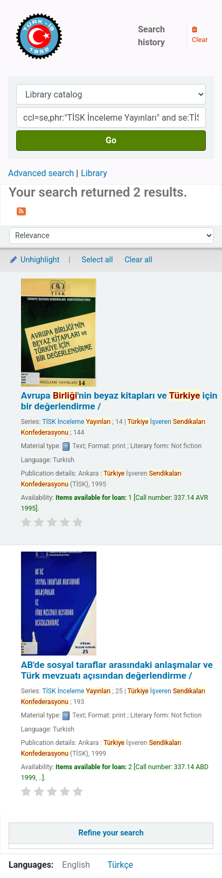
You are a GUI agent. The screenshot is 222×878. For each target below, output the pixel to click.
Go (111, 140)
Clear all (138, 259)
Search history (151, 35)
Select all (97, 259)
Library (94, 173)
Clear (200, 35)
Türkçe (120, 865)
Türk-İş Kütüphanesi (70, 36)
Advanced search (41, 173)
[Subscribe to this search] (21, 210)
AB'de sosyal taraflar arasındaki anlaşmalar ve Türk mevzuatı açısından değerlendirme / (117, 670)
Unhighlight (34, 259)
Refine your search (111, 833)
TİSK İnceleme (76, 422)
